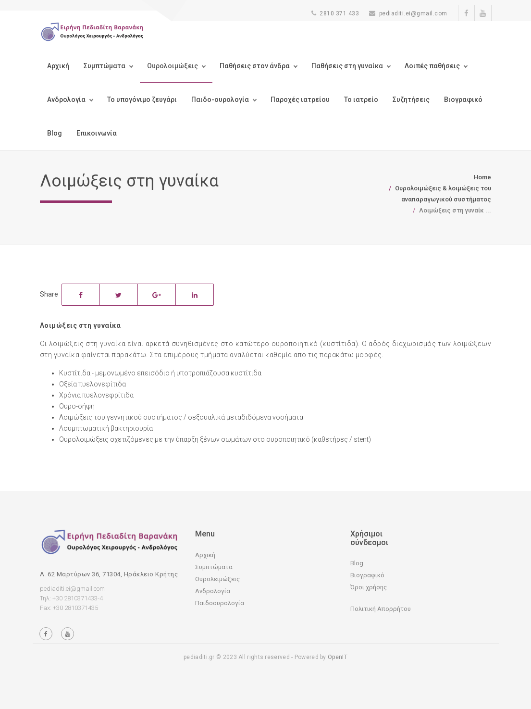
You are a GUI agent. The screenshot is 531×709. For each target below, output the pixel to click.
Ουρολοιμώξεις (172, 66)
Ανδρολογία (66, 99)
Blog (54, 133)
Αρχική (58, 66)
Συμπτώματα (104, 66)
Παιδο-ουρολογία (220, 99)
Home (482, 177)
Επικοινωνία (96, 133)
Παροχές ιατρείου (300, 99)
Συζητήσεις (411, 99)
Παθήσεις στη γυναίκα (347, 66)
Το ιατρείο (361, 99)
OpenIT (337, 657)
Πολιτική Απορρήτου (380, 608)
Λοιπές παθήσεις (432, 66)
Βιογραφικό (463, 99)
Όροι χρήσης (368, 587)
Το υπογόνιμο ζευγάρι (142, 99)
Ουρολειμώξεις (217, 579)
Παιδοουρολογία (219, 603)
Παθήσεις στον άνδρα (255, 66)
